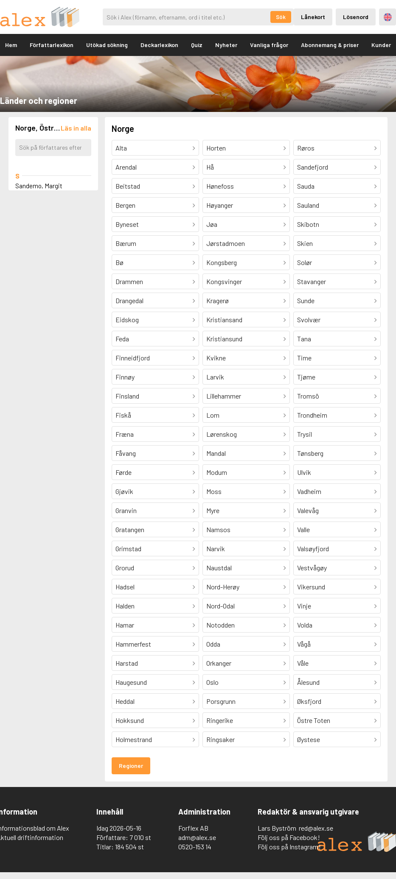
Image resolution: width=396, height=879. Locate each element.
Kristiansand (224, 319)
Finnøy (125, 377)
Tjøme (306, 377)
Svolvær (308, 319)
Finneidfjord (132, 358)
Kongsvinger (224, 281)
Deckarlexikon (159, 44)
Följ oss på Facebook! (289, 837)
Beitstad (127, 186)
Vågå (304, 644)
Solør (304, 262)
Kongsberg (221, 262)
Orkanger (218, 663)
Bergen (125, 205)
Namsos (218, 529)
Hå (210, 167)
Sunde (306, 300)
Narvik (215, 548)
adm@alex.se (197, 837)
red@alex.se (316, 828)
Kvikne (216, 358)
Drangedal (129, 300)
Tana (304, 339)
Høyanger (219, 205)
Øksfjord (309, 701)
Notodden (220, 625)
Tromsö (308, 396)
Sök (281, 17)
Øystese (308, 739)
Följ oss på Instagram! (289, 847)
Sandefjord (312, 167)
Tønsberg (310, 453)
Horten (216, 148)
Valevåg (308, 510)
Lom (212, 415)
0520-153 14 (194, 847)
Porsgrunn (221, 701)
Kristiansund (224, 339)
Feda (122, 339)
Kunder (381, 44)
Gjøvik (124, 491)
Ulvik (304, 472)
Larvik (215, 377)
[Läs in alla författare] (76, 128)
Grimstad (128, 548)
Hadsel (125, 587)
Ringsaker (220, 739)
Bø (119, 262)
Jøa (211, 224)
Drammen (129, 281)
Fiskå (123, 415)
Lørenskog (221, 434)
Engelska (388, 17)
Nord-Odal (220, 606)
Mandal (216, 453)
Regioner (131, 765)
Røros (306, 148)
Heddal (125, 701)
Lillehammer (223, 396)
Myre (212, 510)
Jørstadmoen (225, 243)
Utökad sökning (107, 44)
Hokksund (129, 720)
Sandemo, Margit (38, 186)
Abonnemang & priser (330, 44)
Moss (214, 491)
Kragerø (217, 300)
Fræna (124, 434)
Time (304, 358)
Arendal (126, 167)
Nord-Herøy (222, 587)
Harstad (126, 663)
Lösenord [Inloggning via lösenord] (355, 16)
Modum (216, 472)
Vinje (304, 606)
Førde (123, 472)
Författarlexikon (51, 44)
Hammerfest (133, 644)
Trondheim (312, 415)
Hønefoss (220, 186)
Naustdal (219, 568)
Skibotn (308, 224)
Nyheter (226, 44)
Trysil (304, 434)
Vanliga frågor (269, 44)
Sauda (306, 186)
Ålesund (308, 682)
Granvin (126, 510)
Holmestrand (133, 739)
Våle (303, 663)
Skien (305, 243)
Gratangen (129, 529)
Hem (11, 44)
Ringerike (219, 720)
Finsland (127, 396)
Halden (125, 606)
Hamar (124, 625)
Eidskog (127, 319)
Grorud (124, 568)
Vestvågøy (312, 568)
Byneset (127, 224)
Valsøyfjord (313, 548)
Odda (213, 644)
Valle (303, 529)
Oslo (212, 682)
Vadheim (309, 491)
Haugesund (131, 682)
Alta (121, 148)
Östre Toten (313, 720)
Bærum (125, 243)
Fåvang (125, 453)
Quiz (196, 44)
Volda (304, 625)
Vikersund (311, 587)
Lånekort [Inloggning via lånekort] (313, 16)
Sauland (308, 205)
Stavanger (311, 281)
